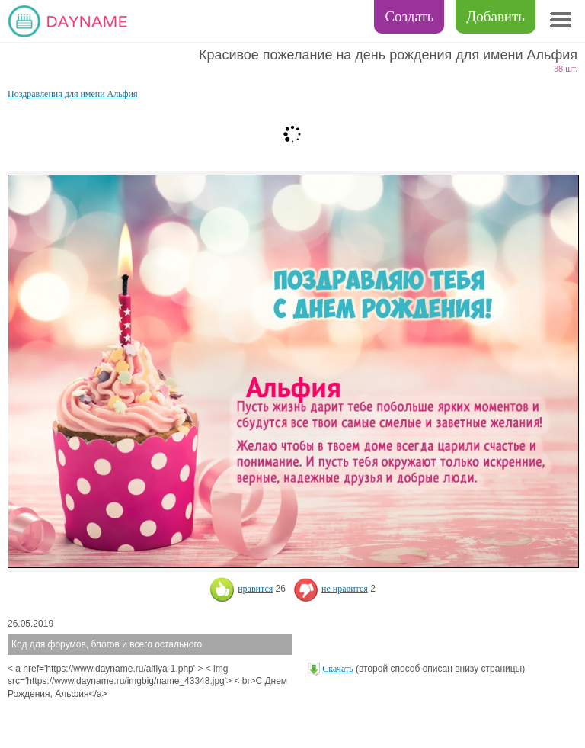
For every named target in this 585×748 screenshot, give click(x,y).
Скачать (337, 668)
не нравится (330, 588)
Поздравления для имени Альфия (72, 93)
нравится (241, 588)
